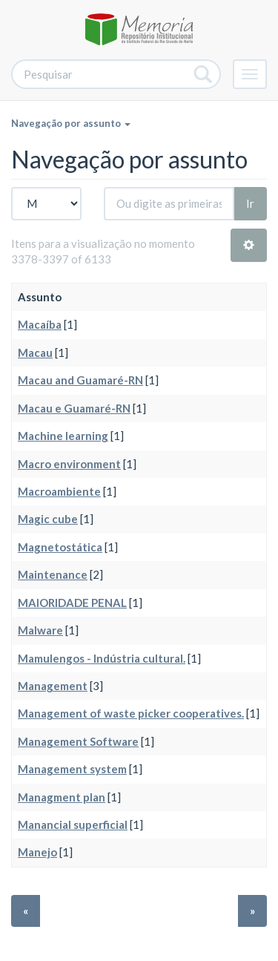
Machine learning (63, 435)
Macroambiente (59, 491)
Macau (35, 352)
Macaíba (40, 324)
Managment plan (61, 797)
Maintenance (52, 574)
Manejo (37, 852)
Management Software (78, 741)
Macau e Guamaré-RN (74, 408)
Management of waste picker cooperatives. (131, 713)
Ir (250, 203)
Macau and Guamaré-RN (80, 380)
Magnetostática (60, 547)
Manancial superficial (73, 824)
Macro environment (69, 463)
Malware (40, 630)
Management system (72, 768)
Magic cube (48, 518)
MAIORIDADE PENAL (72, 602)
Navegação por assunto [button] (70, 123)
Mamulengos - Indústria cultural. (101, 658)
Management (52, 685)
